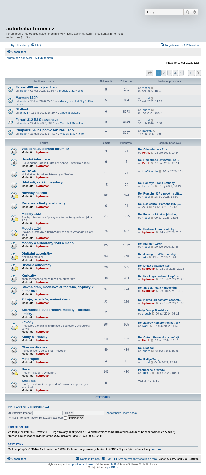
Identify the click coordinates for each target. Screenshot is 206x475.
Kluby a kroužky (34, 337)
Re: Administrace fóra (152, 149)
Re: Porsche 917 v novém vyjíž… (160, 193)
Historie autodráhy (37, 265)
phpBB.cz (112, 467)
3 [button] (170, 73)
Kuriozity (29, 275)
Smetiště (29, 381)
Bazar (26, 369)
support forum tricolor (81, 464)
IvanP (145, 325)
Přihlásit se (17, 407)
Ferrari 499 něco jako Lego (37, 87)
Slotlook (22, 109)
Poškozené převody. (151, 369)
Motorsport (30, 359)
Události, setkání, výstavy (42, 182)
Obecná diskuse (70, 112)
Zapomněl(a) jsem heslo (121, 412)
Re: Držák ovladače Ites (154, 265)
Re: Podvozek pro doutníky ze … (160, 229)
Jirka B (146, 372)
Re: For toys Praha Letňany (156, 183)
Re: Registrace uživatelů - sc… (158, 159)
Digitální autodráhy (37, 253)
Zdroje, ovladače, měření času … (48, 299)
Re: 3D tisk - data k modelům (157, 287)
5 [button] (181, 73)
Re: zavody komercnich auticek (159, 322)
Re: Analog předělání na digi (157, 254)
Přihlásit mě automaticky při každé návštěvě (37, 417)
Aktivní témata (44, 57)
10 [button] (191, 73)
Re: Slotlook (146, 347)
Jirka (145, 257)
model (23, 90)
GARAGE (29, 171)
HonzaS (147, 130)
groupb (146, 313)
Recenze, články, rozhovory (44, 203)
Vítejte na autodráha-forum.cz (45, 149)
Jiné (80, 90)
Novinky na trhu (34, 193)
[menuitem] (36, 45)
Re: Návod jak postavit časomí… (160, 299)
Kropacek (148, 186)
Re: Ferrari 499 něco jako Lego (158, 214)
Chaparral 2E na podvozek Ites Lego (45, 130)
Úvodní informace (36, 159)
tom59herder (150, 171)
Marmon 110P (27, 98)
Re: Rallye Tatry (148, 359)
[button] (149, 73)
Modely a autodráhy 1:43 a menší (48, 243)
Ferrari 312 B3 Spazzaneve (37, 120)
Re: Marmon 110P (150, 243)
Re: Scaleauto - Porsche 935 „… (159, 204)
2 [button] (164, 73)
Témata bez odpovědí (18, 57)
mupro (156, 449)
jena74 (23, 112)
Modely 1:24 (31, 228)
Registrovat (39, 407)
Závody (27, 322)
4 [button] (175, 73)
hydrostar (42, 152)
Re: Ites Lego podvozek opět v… (159, 276)
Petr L (146, 152)
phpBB (114, 464)
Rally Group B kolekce (153, 310)
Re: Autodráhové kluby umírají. (159, 337)
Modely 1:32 (67, 90)
